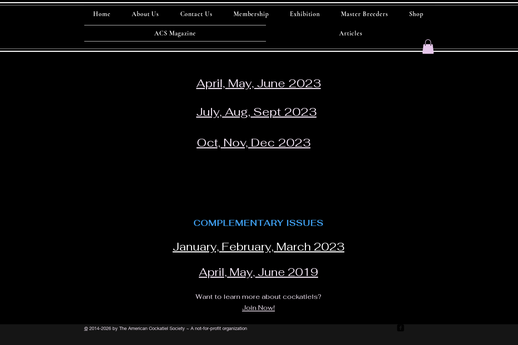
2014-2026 (99, 328)
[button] (428, 46)
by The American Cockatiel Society (148, 328)
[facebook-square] (400, 327)
